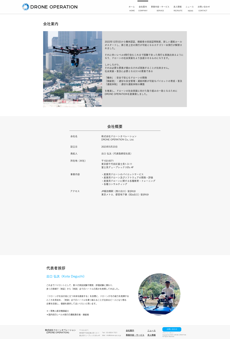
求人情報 (151, 335)
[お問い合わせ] (171, 329)
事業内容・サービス (135, 335)
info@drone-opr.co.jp (113, 335)
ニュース (151, 330)
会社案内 (130, 330)
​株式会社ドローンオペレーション (60, 330)
